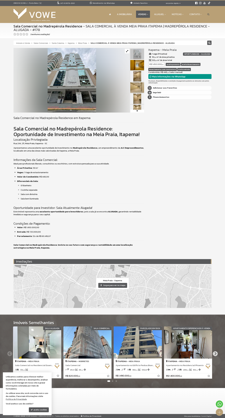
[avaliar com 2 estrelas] (18, 34)
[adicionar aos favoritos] (58, 376)
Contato (195, 14)
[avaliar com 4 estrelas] (24, 34)
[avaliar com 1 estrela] (14, 34)
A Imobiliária (124, 14)
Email (152, 152)
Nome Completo (157, 142)
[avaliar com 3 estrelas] (21, 34)
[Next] (215, 353)
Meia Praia (169, 50)
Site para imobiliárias (192, 416)
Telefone (154, 162)
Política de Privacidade (92, 416)
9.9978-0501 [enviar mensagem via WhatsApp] (67, 3)
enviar (204, 172)
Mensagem (155, 126)
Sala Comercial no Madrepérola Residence (47, 26)
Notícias (177, 14)
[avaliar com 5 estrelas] (27, 34)
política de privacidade (187, 175)
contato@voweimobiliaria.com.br (100, 405)
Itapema (154, 50)
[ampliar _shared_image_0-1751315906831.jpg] (54, 80)
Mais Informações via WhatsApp (167, 76)
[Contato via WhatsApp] (219, 404)
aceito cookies (39, 409)
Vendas (143, 14)
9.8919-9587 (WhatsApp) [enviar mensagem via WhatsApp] (98, 401)
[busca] (208, 14)
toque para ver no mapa (112, 285)
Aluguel (160, 14)
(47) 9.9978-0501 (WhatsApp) (98, 398)
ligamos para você (93, 408)
